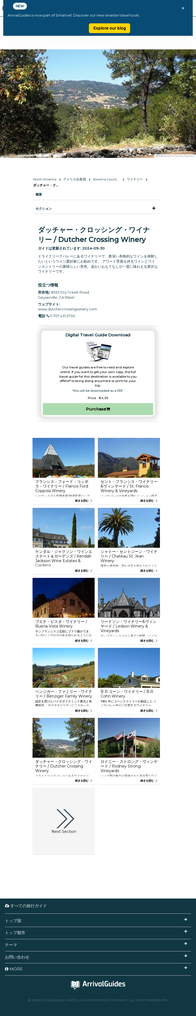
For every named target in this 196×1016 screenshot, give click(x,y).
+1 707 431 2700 (61, 316)
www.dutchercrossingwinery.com (67, 309)
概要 (39, 194)
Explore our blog (109, 28)
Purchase (98, 409)
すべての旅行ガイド (26, 905)
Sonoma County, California (108, 179)
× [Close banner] (183, 8)
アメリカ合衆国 (74, 179)
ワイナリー (135, 179)
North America (44, 179)
